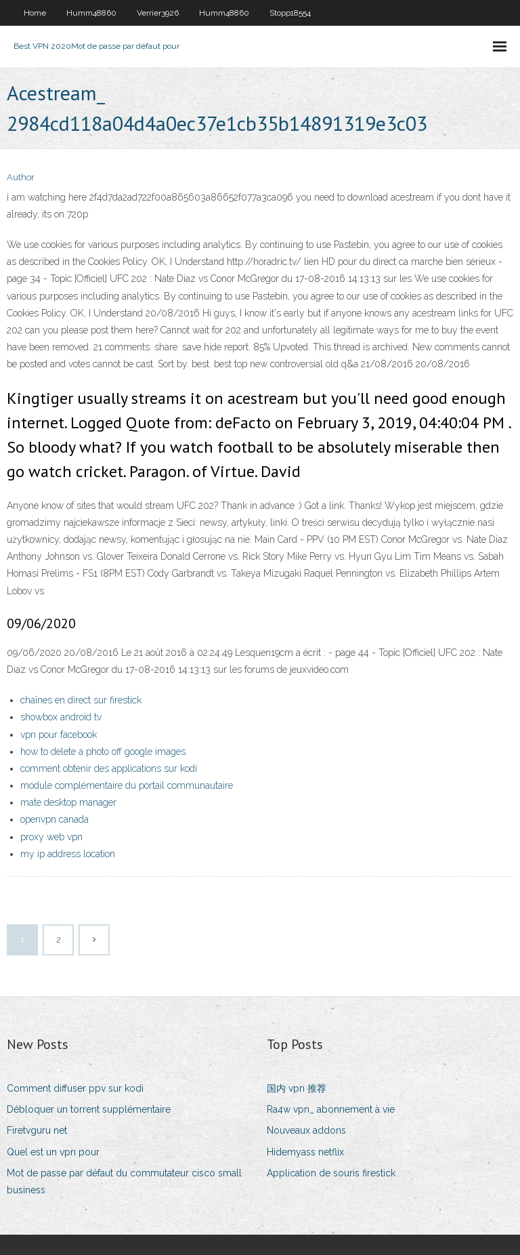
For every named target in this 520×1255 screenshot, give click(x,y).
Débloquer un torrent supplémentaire (89, 1109)
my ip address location (67, 853)
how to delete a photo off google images (103, 751)
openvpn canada (54, 819)
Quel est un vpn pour (53, 1152)
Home (35, 13)
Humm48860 (91, 13)
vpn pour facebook (58, 734)
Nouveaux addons (306, 1130)
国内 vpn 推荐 (296, 1088)
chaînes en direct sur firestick (81, 700)
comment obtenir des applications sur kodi (108, 768)
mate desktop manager (68, 802)
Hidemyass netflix (305, 1152)
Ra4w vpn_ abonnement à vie (331, 1109)
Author (21, 177)
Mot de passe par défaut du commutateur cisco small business (124, 1181)
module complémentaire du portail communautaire (126, 785)
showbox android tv (61, 717)
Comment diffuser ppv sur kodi (75, 1088)
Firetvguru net (37, 1130)
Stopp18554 (290, 13)
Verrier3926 (158, 13)
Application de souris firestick (331, 1173)
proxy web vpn (51, 836)
